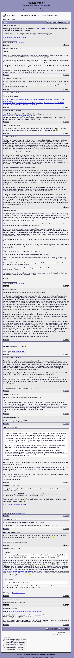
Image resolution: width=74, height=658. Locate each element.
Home (30, 8)
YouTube (51, 657)
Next (13, 19)
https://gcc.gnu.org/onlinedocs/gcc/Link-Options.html (20, 104)
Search (35, 8)
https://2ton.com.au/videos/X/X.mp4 (36, 615)
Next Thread (65, 634)
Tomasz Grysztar (35, 657)
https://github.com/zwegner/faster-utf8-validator (18, 571)
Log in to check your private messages (33, 9)
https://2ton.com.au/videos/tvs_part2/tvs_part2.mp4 (25, 611)
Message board (51, 654)
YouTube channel (40, 29)
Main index (20, 654)
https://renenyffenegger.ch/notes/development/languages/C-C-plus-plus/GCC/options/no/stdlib (33, 103)
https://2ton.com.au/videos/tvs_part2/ (15, 504)
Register (41, 8)
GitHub (46, 657)
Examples (43, 654)
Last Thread (57, 634)
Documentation (35, 654)
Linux (14, 15)
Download (27, 654)
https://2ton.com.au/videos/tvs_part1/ (15, 37)
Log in (47, 9)
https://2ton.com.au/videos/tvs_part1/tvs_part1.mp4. (20, 116)
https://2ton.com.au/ (18, 42)
